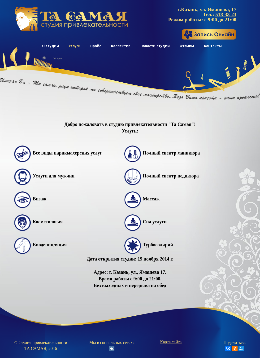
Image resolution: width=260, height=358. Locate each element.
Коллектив (120, 46)
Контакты (213, 46)
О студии (50, 46)
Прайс (95, 46)
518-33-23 (225, 14)
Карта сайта (171, 342)
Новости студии (155, 46)
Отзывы (187, 46)
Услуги (75, 46)
